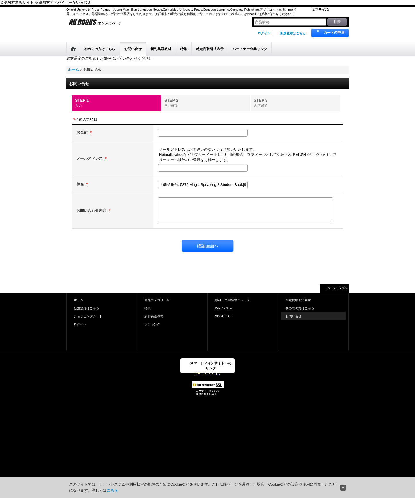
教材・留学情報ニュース (232, 300)
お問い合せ (293, 316)
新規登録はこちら (292, 33)
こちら (112, 490)
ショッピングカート (88, 316)
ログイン (264, 33)
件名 (80, 184)
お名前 (82, 132)
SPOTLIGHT (224, 316)
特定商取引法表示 (298, 300)
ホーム (78, 300)
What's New (223, 308)
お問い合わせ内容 (91, 210)
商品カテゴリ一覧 (157, 300)
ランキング (152, 324)
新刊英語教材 (153, 316)
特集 (147, 308)
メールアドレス (90, 158)
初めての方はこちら (300, 308)
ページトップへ (337, 288)
